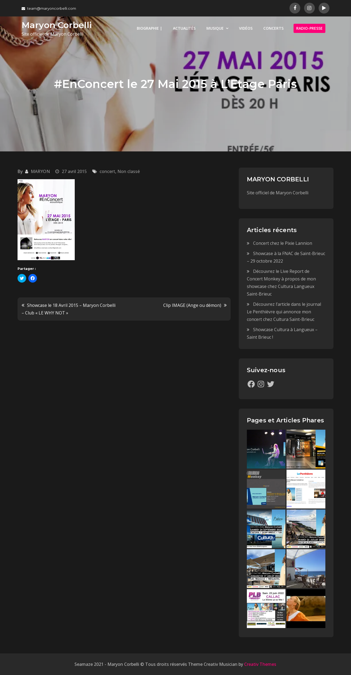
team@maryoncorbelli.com (49, 8)
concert (107, 171)
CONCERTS (273, 28)
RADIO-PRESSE (309, 28)
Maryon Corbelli (57, 25)
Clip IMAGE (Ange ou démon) (192, 305)
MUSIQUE (215, 28)
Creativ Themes (260, 664)
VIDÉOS (246, 28)
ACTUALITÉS (184, 28)
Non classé (128, 171)
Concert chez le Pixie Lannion (282, 243)
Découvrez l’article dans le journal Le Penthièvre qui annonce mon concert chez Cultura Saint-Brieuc (284, 311)
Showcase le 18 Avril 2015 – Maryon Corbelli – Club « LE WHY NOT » (68, 309)
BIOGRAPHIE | (149, 28)
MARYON (40, 171)
